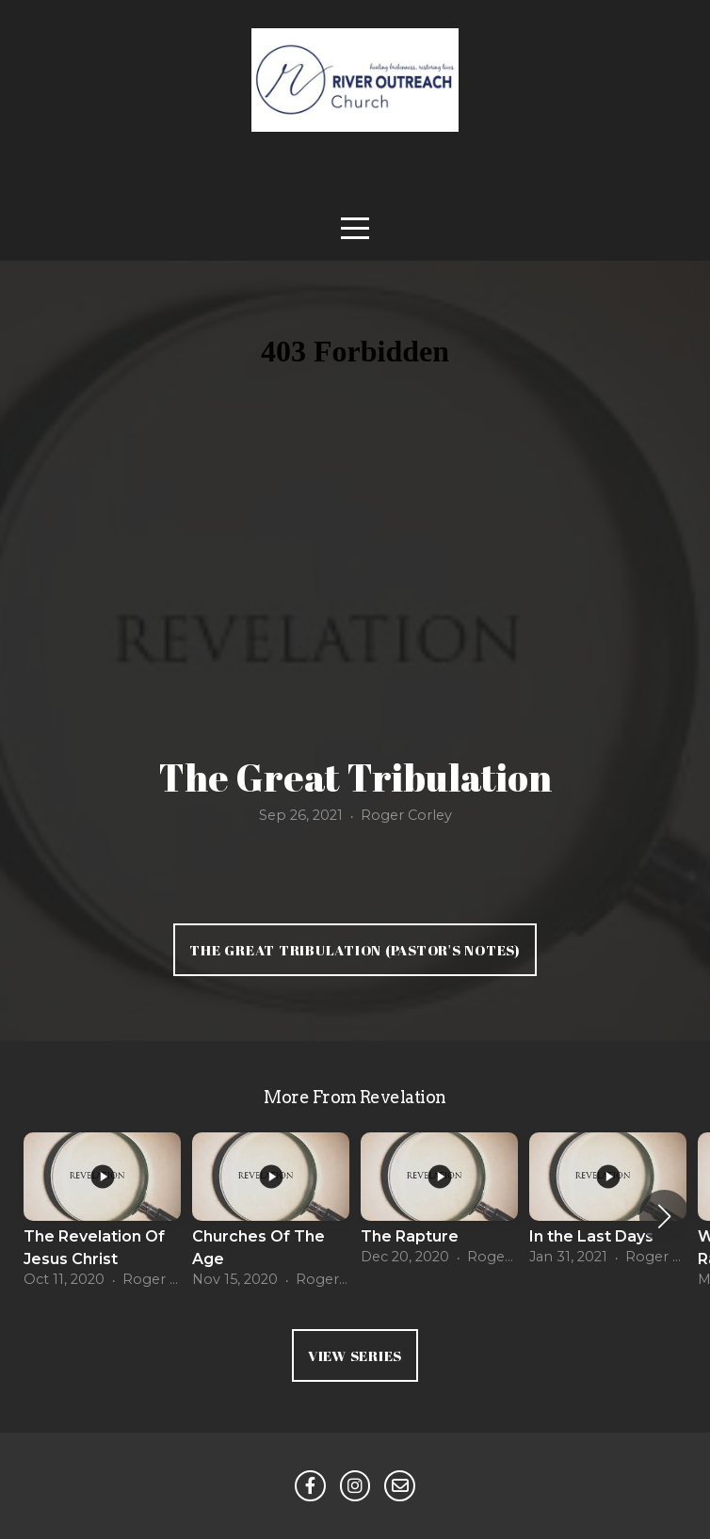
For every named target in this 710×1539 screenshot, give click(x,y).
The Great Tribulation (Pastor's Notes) (355, 949)
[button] (664, 1216)
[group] (102, 1216)
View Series (355, 1355)
